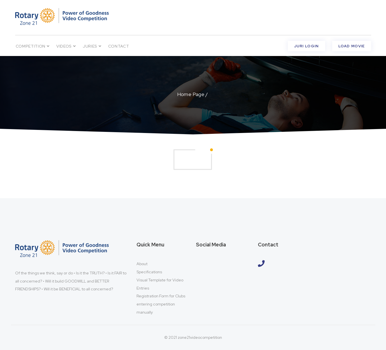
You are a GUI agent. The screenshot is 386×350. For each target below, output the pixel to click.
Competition (33, 46)
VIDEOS (66, 46)
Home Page (190, 94)
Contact (118, 46)
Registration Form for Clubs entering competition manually (161, 304)
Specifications (149, 271)
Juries (92, 46)
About (142, 263)
